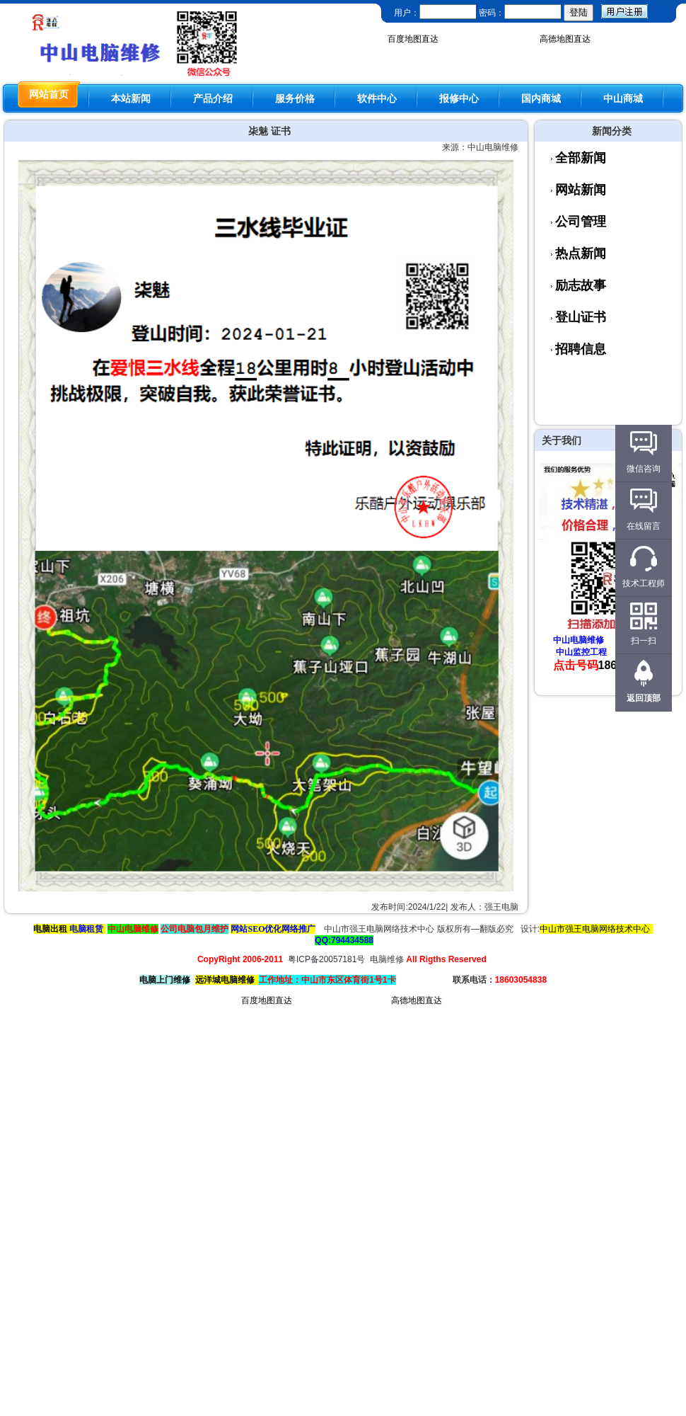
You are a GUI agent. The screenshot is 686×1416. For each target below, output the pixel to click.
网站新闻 (580, 190)
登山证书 (580, 317)
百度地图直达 (413, 39)
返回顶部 (644, 698)
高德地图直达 (565, 39)
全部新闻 (580, 158)
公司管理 (580, 222)
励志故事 (580, 285)
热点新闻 (580, 253)
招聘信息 (580, 349)
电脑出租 (50, 929)
